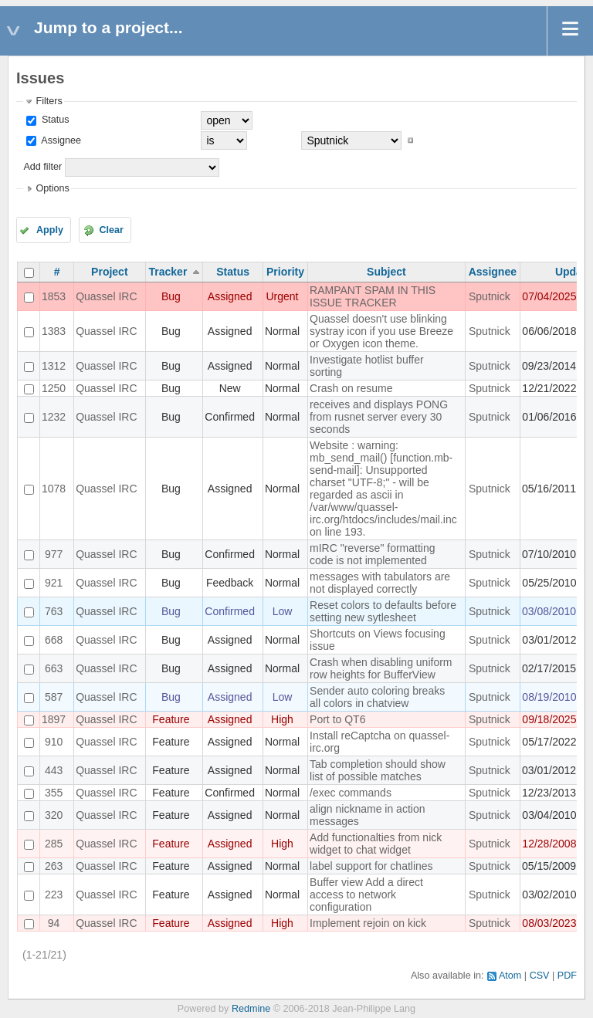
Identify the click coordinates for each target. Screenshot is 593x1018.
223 (54, 894)
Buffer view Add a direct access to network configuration (366, 894)
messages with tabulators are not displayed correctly (380, 582)
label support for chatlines (371, 866)
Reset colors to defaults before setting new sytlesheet (383, 611)
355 (54, 792)
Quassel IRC (106, 296)
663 (54, 668)
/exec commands (350, 792)
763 (54, 611)
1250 (54, 388)
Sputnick (489, 296)
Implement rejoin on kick (368, 923)
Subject (386, 271)
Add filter (42, 166)
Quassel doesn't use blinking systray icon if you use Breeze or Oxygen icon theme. (381, 331)
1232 (54, 417)
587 (54, 697)
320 (54, 815)
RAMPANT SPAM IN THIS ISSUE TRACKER (372, 296)
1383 (54, 331)
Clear (111, 230)
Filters (49, 101)
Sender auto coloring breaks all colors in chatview (377, 697)
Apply (49, 230)
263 (54, 866)
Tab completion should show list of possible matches (378, 770)
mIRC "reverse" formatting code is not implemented (372, 554)
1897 (54, 719)
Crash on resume (351, 388)
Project (109, 271)
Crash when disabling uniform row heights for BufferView (381, 668)
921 (54, 583)
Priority (285, 271)
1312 (54, 366)
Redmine (251, 1008)
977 (54, 554)
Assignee (60, 140)
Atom (510, 975)
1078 (54, 488)
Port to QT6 (337, 719)
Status (54, 119)
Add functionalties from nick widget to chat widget (376, 843)
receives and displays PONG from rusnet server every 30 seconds (379, 416)
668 (54, 640)
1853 (54, 296)
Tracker (168, 271)
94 (54, 923)
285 (54, 843)
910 (54, 742)
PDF (567, 975)
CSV (540, 975)
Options (52, 188)
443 (54, 770)
